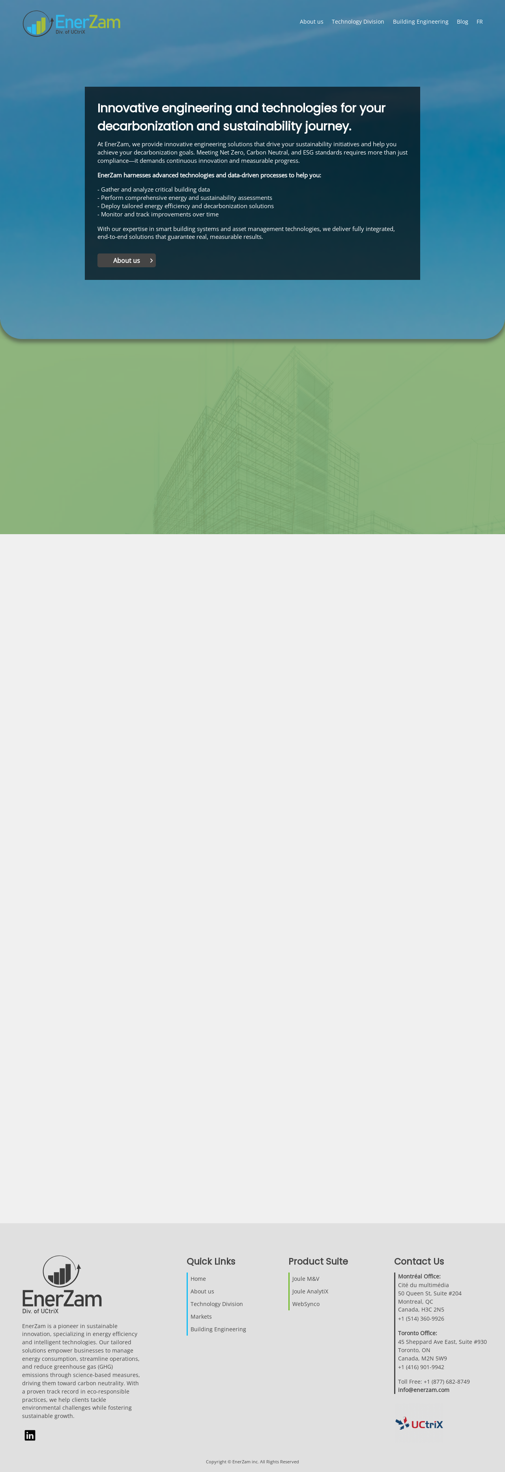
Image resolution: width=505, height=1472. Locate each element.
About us (312, 21)
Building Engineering (421, 21)
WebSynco (306, 1304)
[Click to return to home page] (77, 24)
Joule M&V (305, 1278)
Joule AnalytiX (310, 1291)
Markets (201, 1316)
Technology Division (358, 21)
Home (198, 1278)
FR (480, 21)
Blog (462, 21)
